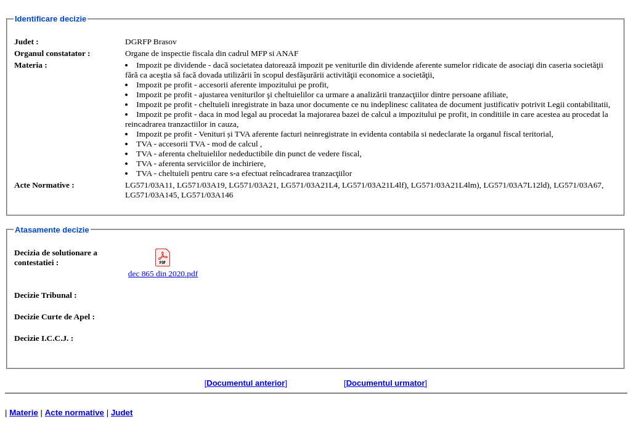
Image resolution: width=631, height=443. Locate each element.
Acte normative (74, 412)
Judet (122, 412)
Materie (23, 412)
